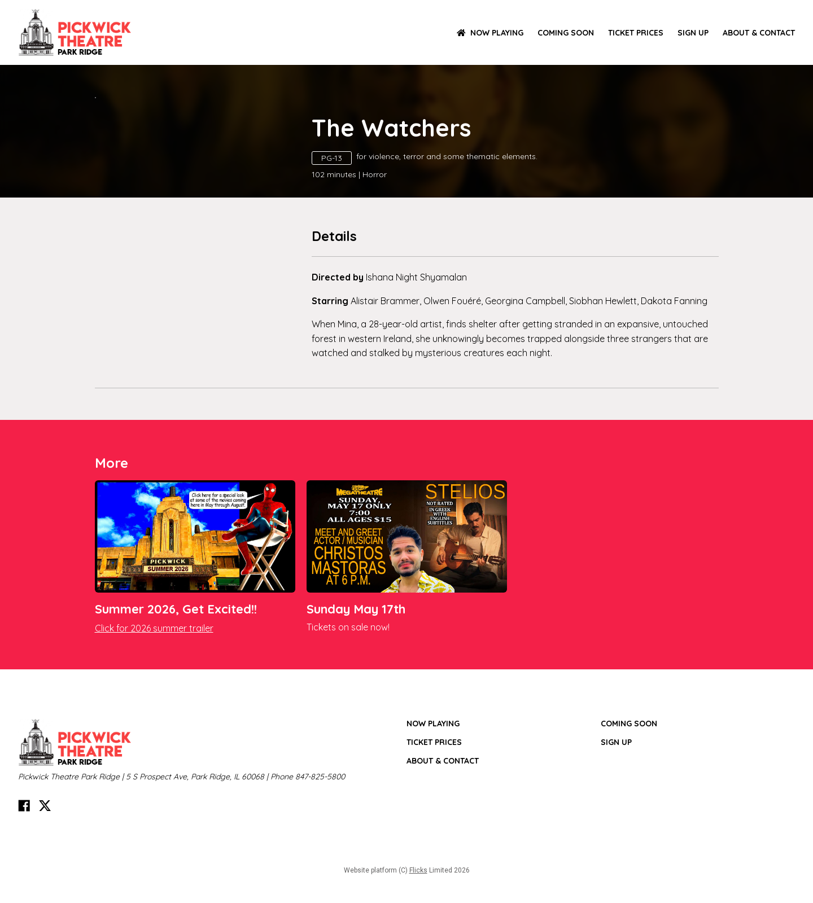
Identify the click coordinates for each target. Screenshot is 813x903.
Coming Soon (565, 33)
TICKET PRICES (635, 33)
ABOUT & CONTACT (759, 33)
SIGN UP (693, 33)
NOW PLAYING (490, 33)
